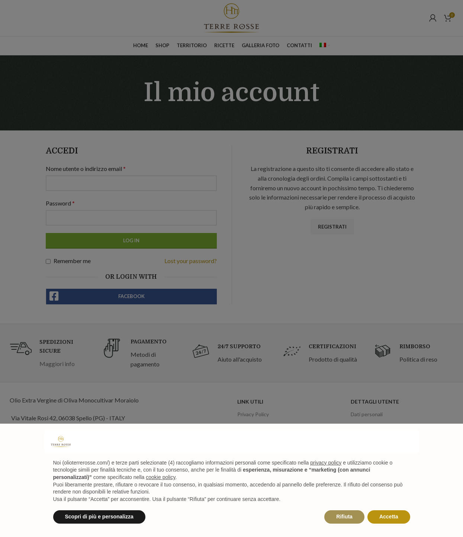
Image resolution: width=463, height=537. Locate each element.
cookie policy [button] (160, 477)
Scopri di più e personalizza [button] (99, 517)
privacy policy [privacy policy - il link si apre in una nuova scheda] (325, 463)
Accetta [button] (388, 517)
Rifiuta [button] (344, 517)
